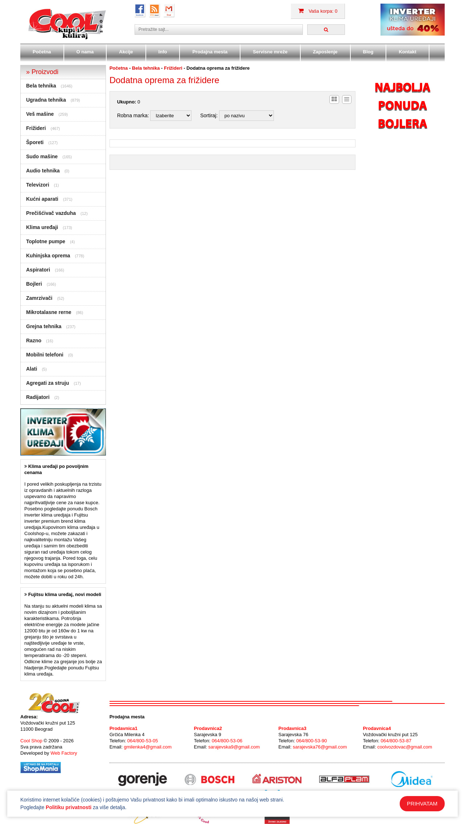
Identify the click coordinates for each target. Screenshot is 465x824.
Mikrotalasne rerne (48, 312)
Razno (33, 340)
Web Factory (63, 753)
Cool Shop (31, 740)
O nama (85, 51)
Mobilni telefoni (44, 355)
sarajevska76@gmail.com (320, 747)
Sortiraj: (209, 115)
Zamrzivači (39, 298)
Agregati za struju (47, 383)
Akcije (126, 51)
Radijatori (38, 397)
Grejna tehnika (43, 326)
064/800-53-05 (142, 740)
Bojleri (34, 284)
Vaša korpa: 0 (317, 11)
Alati (31, 369)
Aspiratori (38, 270)
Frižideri (36, 128)
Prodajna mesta (209, 51)
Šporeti (35, 142)
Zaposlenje (325, 51)
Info (163, 51)
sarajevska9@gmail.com (234, 747)
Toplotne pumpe (45, 241)
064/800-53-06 (227, 740)
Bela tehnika (41, 86)
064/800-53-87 (396, 740)
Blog (368, 51)
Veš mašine (40, 114)
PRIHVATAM (422, 803)
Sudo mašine (42, 156)
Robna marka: (133, 115)
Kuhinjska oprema (48, 255)
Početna (42, 51)
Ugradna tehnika (46, 100)
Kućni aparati (42, 199)
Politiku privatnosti (68, 807)
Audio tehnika (43, 171)
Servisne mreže (270, 51)
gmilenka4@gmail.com (148, 747)
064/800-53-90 (311, 740)
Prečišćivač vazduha (51, 213)
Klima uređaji (42, 227)
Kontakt (407, 51)
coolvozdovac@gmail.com (404, 747)
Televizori (37, 185)
